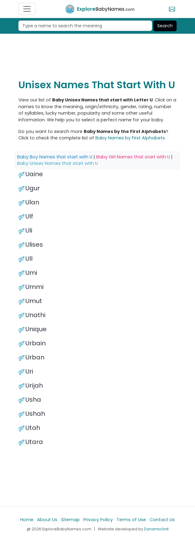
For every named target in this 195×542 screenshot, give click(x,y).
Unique (36, 329)
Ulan (32, 202)
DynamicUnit (156, 529)
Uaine (34, 174)
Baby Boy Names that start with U (54, 157)
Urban (34, 357)
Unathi (35, 315)
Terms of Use (131, 520)
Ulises (34, 244)
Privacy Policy (98, 520)
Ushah (35, 413)
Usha (33, 399)
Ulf (29, 216)
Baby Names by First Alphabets (130, 138)
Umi (31, 272)
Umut (33, 301)
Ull (28, 258)
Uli (28, 230)
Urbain (35, 343)
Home (26, 520)
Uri (29, 371)
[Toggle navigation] (27, 9)
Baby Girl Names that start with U (133, 157)
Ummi (34, 286)
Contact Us (162, 520)
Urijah (34, 385)
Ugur (32, 188)
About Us (47, 520)
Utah (32, 427)
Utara (34, 442)
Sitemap (70, 520)
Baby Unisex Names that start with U (57, 163)
